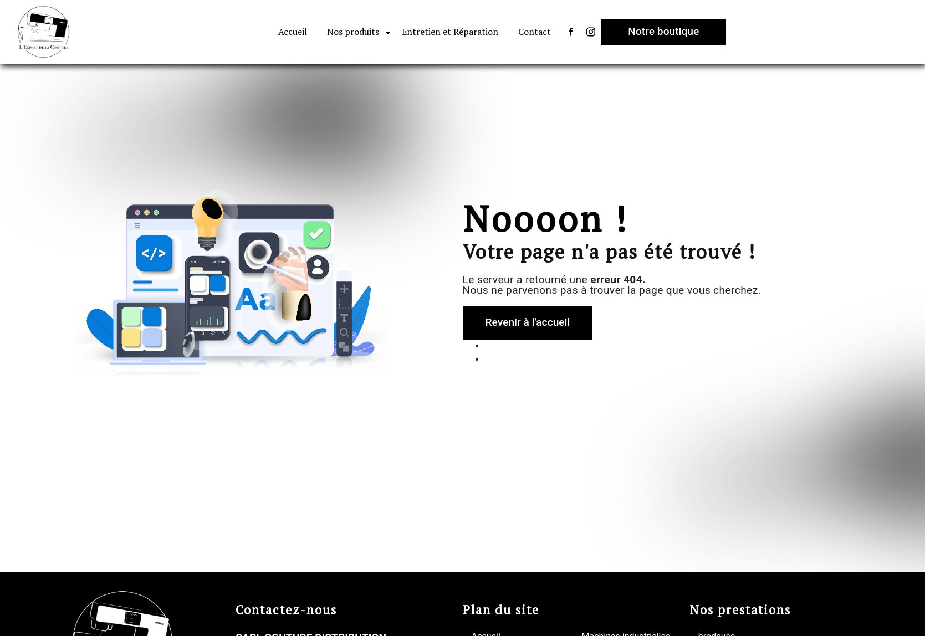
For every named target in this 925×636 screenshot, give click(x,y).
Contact (534, 31)
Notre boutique (663, 31)
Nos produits (353, 31)
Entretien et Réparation (450, 31)
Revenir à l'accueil (528, 322)
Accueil (292, 31)
